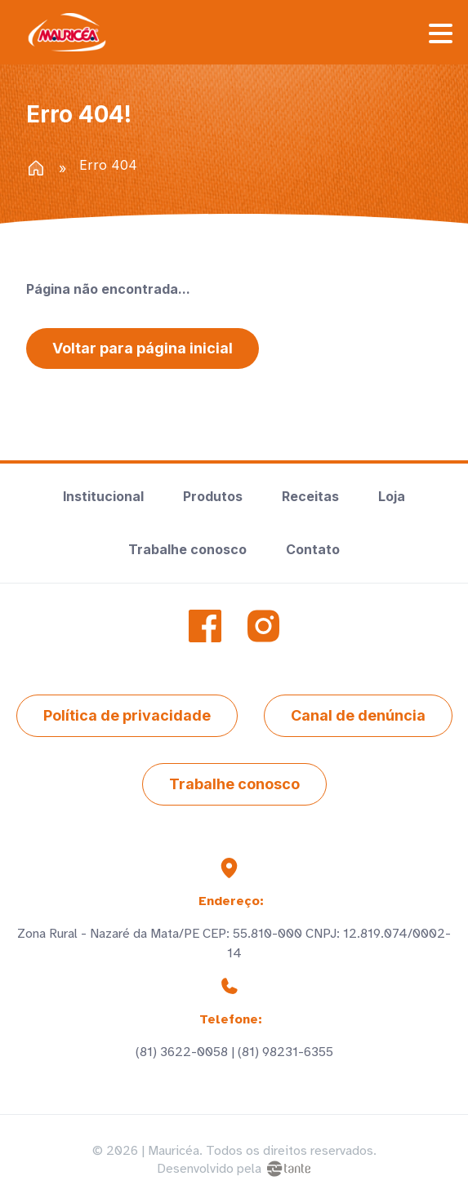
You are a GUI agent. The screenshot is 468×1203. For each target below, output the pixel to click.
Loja (391, 496)
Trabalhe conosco (187, 549)
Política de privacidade (127, 715)
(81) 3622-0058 (182, 1052)
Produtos (213, 496)
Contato (313, 549)
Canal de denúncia (358, 715)
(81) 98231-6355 (285, 1052)
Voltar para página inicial (142, 348)
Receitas (310, 496)
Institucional (103, 496)
